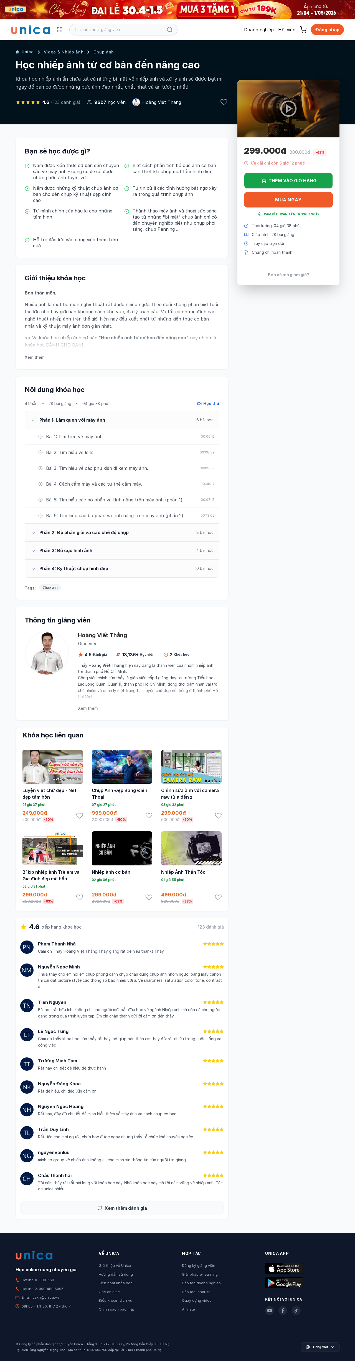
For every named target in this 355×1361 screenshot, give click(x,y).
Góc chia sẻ (109, 1292)
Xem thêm (34, 357)
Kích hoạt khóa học (116, 1283)
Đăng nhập (327, 29)
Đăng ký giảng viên (198, 1265)
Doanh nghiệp (259, 29)
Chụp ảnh (103, 52)
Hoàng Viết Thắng (161, 102)
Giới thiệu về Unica (115, 1265)
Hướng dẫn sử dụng (116, 1274)
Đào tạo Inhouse (196, 1292)
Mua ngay (288, 200)
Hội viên (286, 29)
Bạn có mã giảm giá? (288, 274)
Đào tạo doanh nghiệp (201, 1283)
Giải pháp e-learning (200, 1274)
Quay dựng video (197, 1300)
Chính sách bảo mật (116, 1309)
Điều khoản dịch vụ (115, 1300)
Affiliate (188, 1309)
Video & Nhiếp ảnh (64, 52)
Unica (25, 51)
